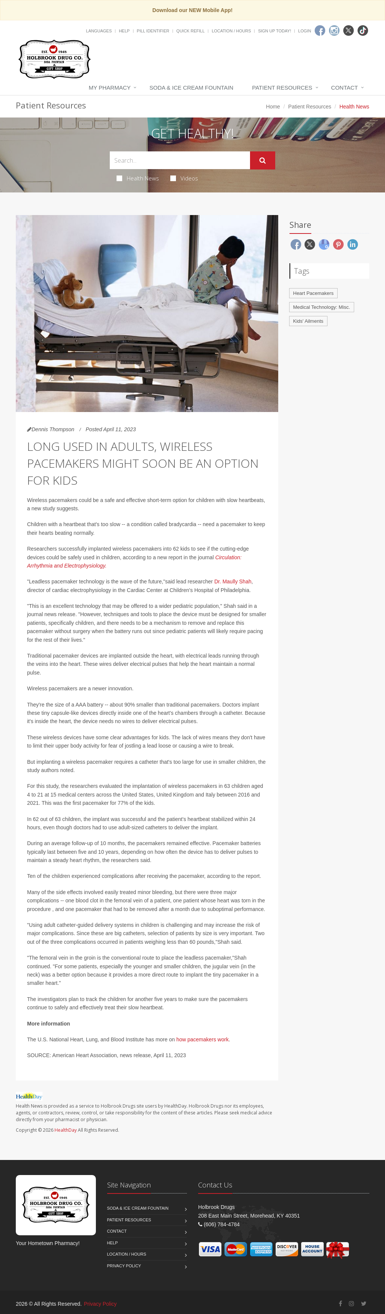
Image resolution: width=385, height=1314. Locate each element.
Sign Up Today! (274, 31)
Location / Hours (231, 31)
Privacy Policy (124, 1266)
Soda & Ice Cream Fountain (191, 87)
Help (124, 31)
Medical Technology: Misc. (321, 307)
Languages (99, 31)
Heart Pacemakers (313, 293)
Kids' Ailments (308, 321)
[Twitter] (348, 30)
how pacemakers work (202, 1039)
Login (304, 31)
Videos (184, 178)
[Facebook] (320, 30)
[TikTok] (363, 30)
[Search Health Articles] (180, 160)
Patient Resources (282, 87)
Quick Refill (190, 31)
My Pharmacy (109, 87)
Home (273, 107)
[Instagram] (334, 30)
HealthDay (66, 1130)
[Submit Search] (262, 160)
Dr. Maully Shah (233, 581)
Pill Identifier (153, 31)
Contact (344, 87)
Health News (138, 178)
